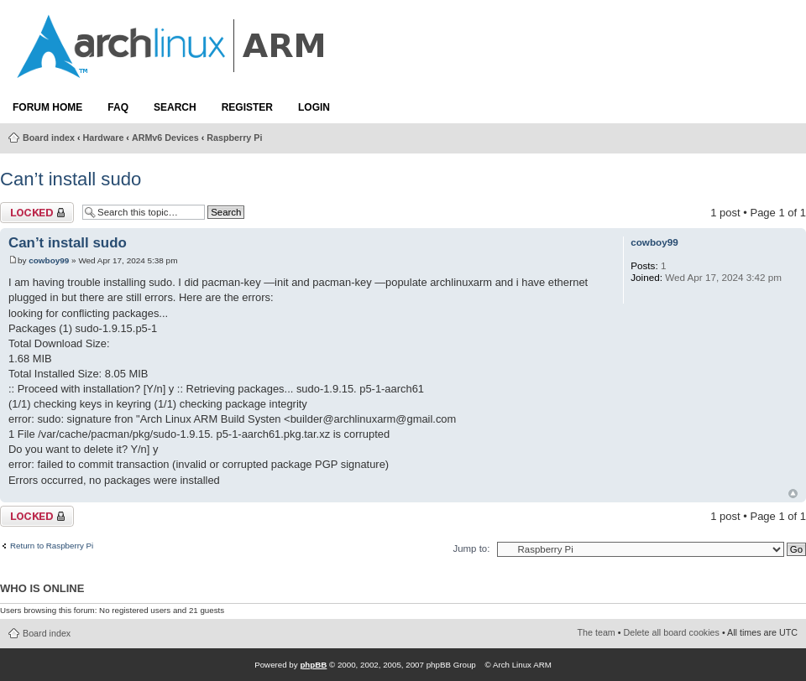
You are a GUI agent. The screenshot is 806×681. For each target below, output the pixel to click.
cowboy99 (49, 260)
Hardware (103, 138)
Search (175, 107)
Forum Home (47, 107)
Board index (49, 138)
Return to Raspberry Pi (51, 546)
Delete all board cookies (672, 632)
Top (793, 493)
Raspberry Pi (234, 138)
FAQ (117, 107)
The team (596, 632)
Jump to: (471, 548)
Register (247, 107)
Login (314, 107)
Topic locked (37, 212)
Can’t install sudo (70, 179)
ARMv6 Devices (165, 138)
